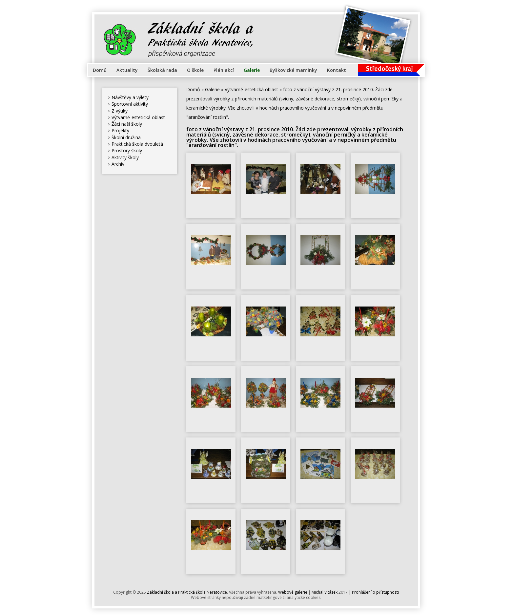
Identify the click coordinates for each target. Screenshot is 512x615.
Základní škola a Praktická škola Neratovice (187, 592)
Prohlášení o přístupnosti (375, 592)
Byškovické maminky (293, 70)
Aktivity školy (125, 157)
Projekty (120, 130)
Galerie (252, 70)
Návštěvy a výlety (130, 97)
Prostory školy (127, 150)
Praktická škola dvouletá (137, 144)
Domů (100, 70)
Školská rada (162, 70)
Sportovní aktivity (130, 104)
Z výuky (120, 111)
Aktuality (127, 70)
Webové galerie (292, 592)
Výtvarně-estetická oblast (138, 117)
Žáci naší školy (127, 124)
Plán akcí (224, 70)
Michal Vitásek (325, 592)
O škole (195, 70)
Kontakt (336, 70)
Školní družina (126, 137)
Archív (118, 164)
